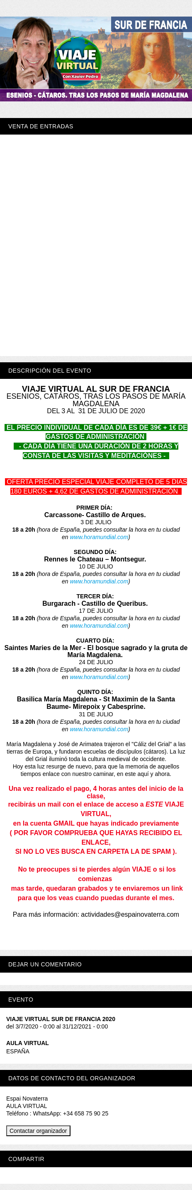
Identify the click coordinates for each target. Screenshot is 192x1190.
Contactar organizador (38, 1130)
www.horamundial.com (99, 537)
